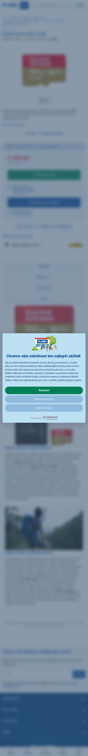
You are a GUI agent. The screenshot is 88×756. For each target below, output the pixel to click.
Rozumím (44, 390)
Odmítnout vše (44, 407)
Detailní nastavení (44, 399)
